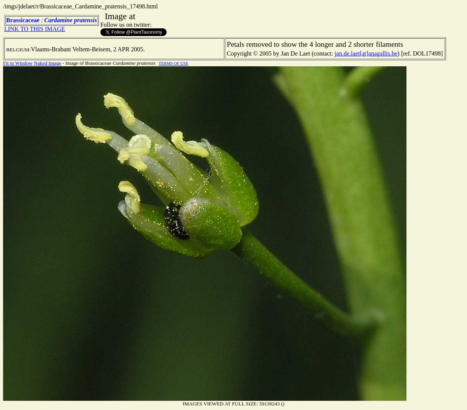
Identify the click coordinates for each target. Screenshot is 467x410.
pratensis (85, 20)
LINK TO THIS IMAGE (34, 29)
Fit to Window (18, 63)
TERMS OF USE (173, 63)
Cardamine (58, 20)
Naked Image (47, 63)
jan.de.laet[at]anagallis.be (365, 53)
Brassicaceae (22, 20)
